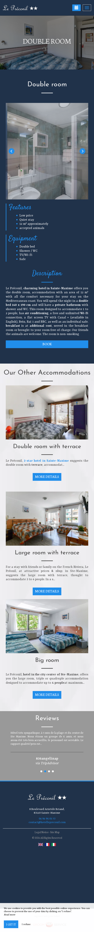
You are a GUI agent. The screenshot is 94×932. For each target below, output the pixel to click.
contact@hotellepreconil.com (47, 822)
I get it (11, 924)
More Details (47, 476)
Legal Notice (42, 832)
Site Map (55, 832)
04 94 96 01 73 (47, 818)
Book (47, 343)
